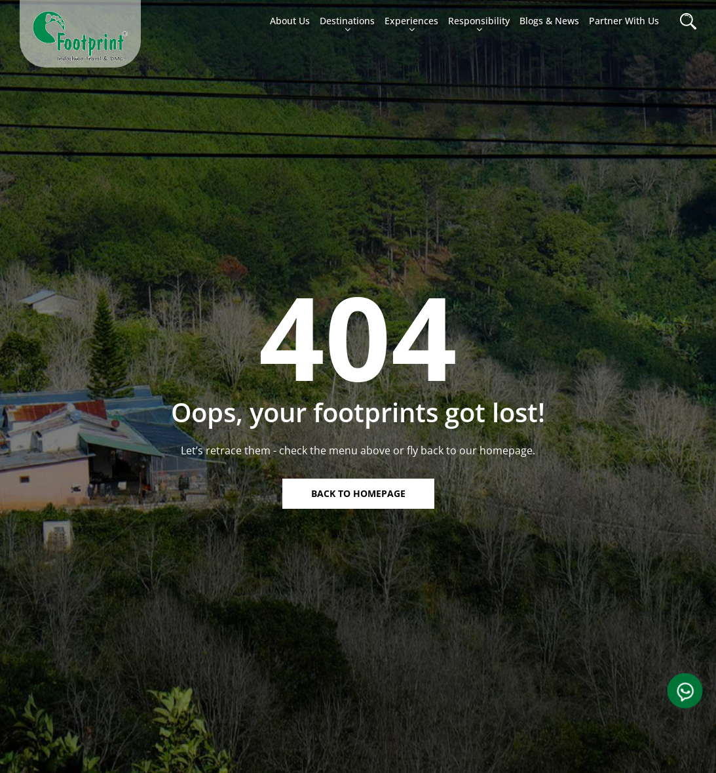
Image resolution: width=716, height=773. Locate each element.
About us (290, 20)
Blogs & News (549, 20)
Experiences (411, 25)
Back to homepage (358, 493)
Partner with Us (624, 20)
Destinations (347, 25)
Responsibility (479, 25)
